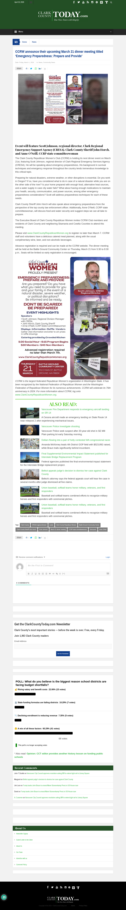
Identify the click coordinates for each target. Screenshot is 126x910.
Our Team (19, 852)
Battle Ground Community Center (89, 525)
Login (107, 557)
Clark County (25, 525)
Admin (73, 906)
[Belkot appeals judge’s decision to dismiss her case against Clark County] (29, 474)
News (34, 42)
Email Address (20, 641)
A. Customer (18, 797)
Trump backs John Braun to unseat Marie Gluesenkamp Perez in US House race (50, 785)
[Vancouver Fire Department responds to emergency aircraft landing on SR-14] (29, 413)
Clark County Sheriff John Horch (26, 530)
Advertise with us (21, 858)
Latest (51, 525)
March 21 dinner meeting (58, 530)
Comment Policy (21, 865)
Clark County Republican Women (66, 525)
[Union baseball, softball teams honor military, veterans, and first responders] (29, 491)
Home (24, 42)
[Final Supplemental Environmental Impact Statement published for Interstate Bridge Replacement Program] (29, 457)
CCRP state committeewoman (78, 530)
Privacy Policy (83, 906)
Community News (49, 62)
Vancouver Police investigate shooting (60, 426)
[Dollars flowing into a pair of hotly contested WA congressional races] (29, 443)
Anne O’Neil (102, 530)
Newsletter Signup (22, 834)
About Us (19, 846)
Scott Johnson (43, 530)
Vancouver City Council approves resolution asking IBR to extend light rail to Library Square (58, 773)
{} (60, 573)
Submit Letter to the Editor (24, 840)
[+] (63, 573)
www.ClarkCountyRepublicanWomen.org (47, 233)
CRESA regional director (39, 525)
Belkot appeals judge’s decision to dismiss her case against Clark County (48, 779)
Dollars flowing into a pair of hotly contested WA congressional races (75, 440)
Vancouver (93, 530)
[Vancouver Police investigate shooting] (29, 430)
